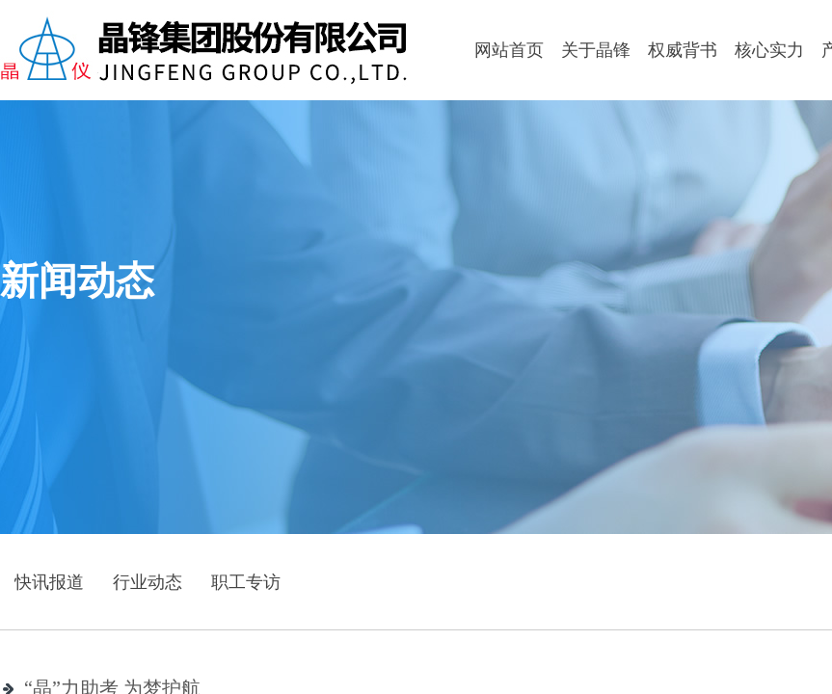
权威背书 (682, 50)
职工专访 (246, 582)
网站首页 (509, 50)
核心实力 (769, 50)
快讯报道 (49, 582)
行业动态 (147, 582)
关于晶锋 (596, 50)
